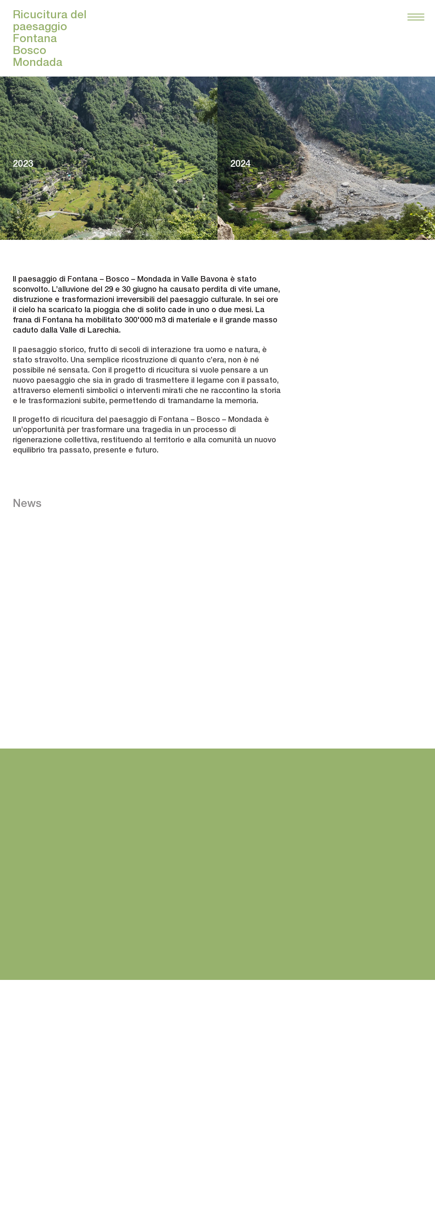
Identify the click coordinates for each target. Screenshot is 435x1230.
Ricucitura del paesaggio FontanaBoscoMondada (50, 38)
